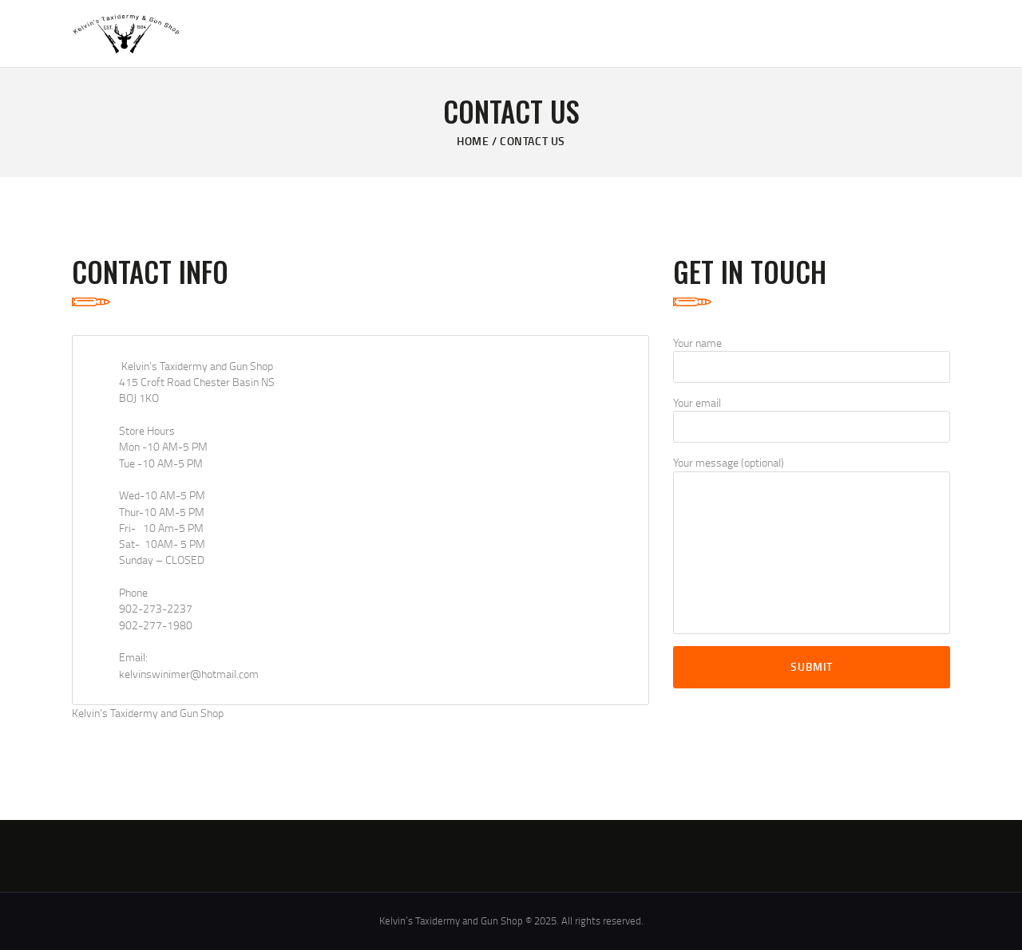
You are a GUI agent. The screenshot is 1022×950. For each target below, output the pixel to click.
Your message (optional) (811, 544)
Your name (811, 359)
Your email (811, 419)
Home (473, 140)
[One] (489, 520)
